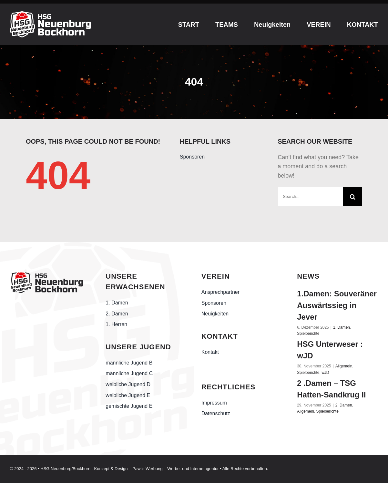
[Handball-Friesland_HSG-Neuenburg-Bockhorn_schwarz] (46, 274)
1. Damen (341, 327)
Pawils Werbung (147, 468)
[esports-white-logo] (50, 14)
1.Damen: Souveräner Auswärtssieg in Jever (337, 305)
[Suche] (352, 196)
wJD (325, 372)
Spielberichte (308, 333)
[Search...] (310, 196)
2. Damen (343, 405)
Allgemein (343, 366)
